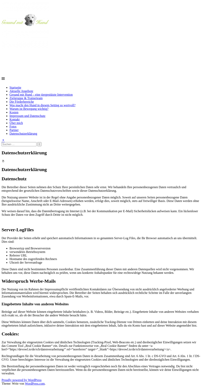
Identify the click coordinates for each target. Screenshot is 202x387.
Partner (14, 130)
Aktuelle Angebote (21, 91)
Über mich (16, 123)
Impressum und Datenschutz (27, 116)
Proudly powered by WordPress (21, 380)
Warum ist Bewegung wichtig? (28, 108)
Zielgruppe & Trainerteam (26, 98)
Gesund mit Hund (26, 57)
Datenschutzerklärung (23, 133)
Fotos (13, 126)
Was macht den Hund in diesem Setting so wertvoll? (42, 105)
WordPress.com (35, 383)
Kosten (13, 112)
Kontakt (14, 119)
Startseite (15, 87)
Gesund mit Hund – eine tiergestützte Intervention (41, 94)
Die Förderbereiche (21, 101)
